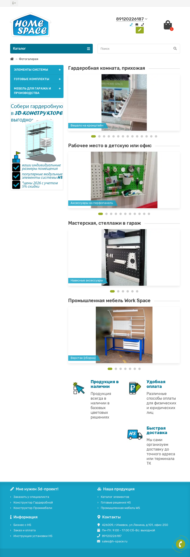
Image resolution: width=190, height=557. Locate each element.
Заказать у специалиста (31, 497)
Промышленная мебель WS (120, 508)
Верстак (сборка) (83, 358)
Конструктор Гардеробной (33, 502)
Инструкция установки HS (32, 536)
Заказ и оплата (24, 530)
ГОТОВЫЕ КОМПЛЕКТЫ (38, 79)
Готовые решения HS (116, 502)
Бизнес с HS (22, 525)
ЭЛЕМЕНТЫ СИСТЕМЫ (38, 69)
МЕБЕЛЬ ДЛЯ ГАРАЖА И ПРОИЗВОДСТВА (38, 91)
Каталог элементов (115, 497)
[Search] (138, 48)
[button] (93, 136)
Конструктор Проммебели (32, 508)
